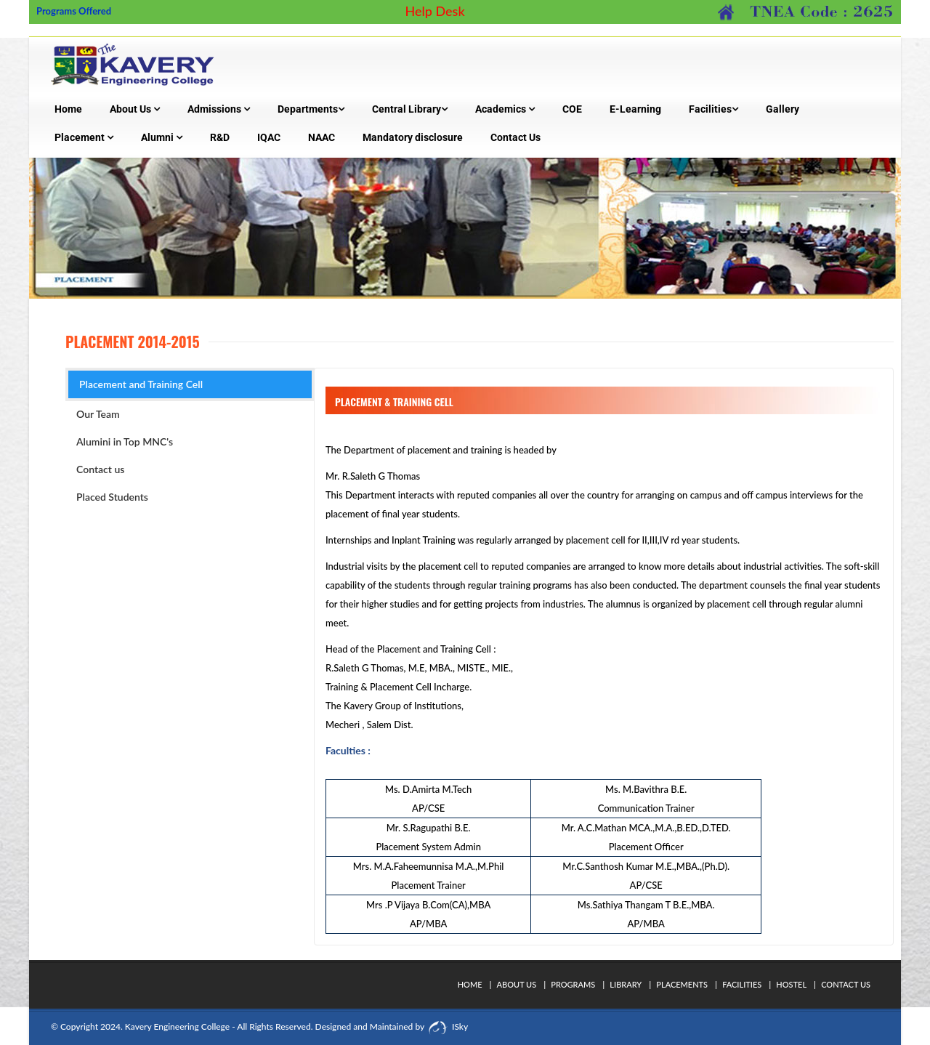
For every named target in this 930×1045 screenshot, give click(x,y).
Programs (573, 984)
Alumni (161, 137)
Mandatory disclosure (413, 137)
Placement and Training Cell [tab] (141, 384)
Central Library (410, 109)
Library (626, 984)
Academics (505, 109)
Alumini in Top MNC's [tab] (124, 441)
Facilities (713, 109)
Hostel (791, 984)
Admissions (218, 109)
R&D (220, 137)
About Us (135, 109)
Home (68, 109)
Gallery (782, 109)
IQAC (268, 137)
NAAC (321, 137)
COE (572, 109)
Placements (682, 984)
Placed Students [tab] (112, 497)
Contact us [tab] (100, 469)
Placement (83, 137)
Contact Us (515, 137)
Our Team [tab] (98, 414)
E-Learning (635, 109)
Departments (311, 109)
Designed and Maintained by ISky (391, 1026)
